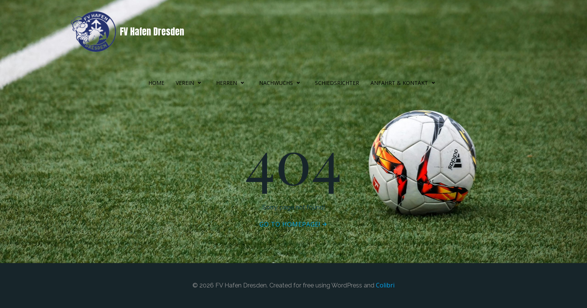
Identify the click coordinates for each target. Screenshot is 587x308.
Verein (190, 82)
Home (156, 82)
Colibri (385, 285)
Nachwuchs (281, 82)
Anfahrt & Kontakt (405, 82)
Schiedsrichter (337, 82)
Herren (232, 82)
